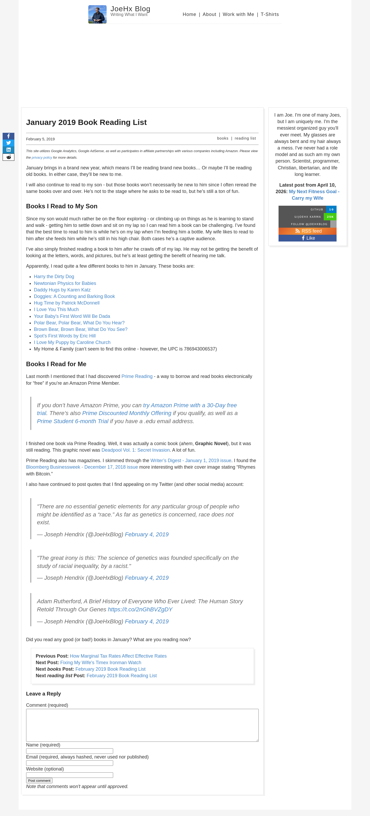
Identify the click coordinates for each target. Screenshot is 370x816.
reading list (245, 138)
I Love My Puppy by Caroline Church (72, 342)
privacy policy (42, 157)
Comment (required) (47, 705)
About (209, 14)
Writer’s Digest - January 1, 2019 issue (191, 460)
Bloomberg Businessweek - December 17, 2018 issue (82, 467)
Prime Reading (137, 376)
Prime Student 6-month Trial (72, 421)
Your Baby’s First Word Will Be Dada (72, 316)
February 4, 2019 (147, 534)
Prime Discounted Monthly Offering (126, 413)
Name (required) (43, 751)
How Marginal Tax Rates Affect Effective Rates (118, 656)
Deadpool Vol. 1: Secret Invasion (136, 450)
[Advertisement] (185, 63)
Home (189, 14)
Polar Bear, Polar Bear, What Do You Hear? (79, 322)
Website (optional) (45, 775)
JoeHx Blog (131, 9)
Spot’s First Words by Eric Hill (65, 335)
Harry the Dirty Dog (54, 276)
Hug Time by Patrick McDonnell (67, 303)
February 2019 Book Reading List (111, 669)
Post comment (39, 787)
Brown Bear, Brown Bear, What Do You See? (81, 329)
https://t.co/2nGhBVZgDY (140, 609)
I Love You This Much (56, 309)
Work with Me (239, 14)
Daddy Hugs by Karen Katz (62, 289)
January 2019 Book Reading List (86, 122)
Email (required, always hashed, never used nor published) (87, 763)
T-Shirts (270, 14)
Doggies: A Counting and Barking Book (74, 296)
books (222, 138)
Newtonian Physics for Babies (65, 283)
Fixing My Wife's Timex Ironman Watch (100, 662)
